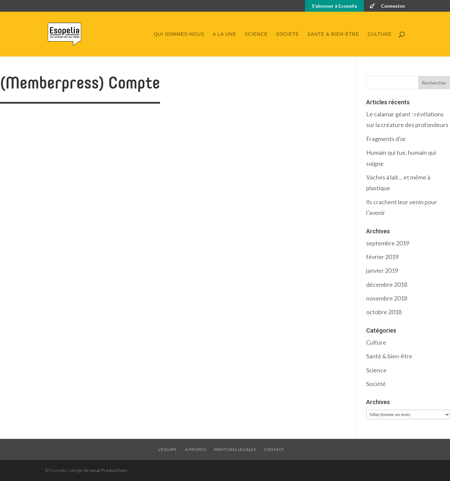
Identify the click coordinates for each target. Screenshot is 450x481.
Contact (274, 449)
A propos (195, 449)
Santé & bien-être (333, 34)
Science (256, 34)
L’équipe (167, 449)
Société (287, 34)
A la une (224, 34)
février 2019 (382, 256)
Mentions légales (235, 449)
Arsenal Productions (105, 470)
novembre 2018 (386, 298)
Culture (379, 34)
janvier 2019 (382, 270)
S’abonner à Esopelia (334, 6)
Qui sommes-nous (179, 34)
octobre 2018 (384, 312)
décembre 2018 (386, 284)
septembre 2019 (387, 243)
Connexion (393, 6)
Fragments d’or (386, 138)
